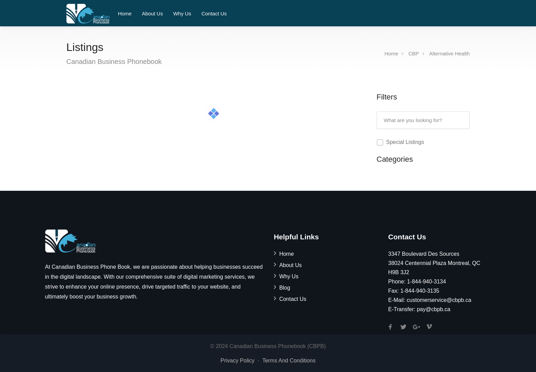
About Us (152, 13)
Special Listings (405, 142)
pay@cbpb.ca (433, 309)
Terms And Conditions (289, 360)
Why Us (182, 13)
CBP (413, 53)
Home (125, 13)
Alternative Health (449, 53)
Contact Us (214, 13)
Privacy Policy (237, 360)
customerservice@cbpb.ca (439, 300)
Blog (284, 288)
